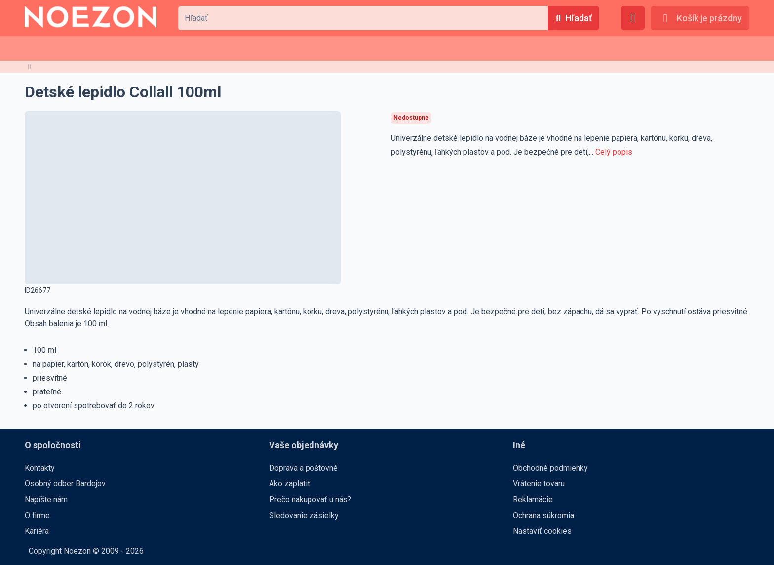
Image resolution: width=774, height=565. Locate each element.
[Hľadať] (573, 18)
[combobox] (362, 18)
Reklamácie (533, 499)
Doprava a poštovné (303, 468)
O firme (37, 515)
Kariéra (37, 531)
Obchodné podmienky (550, 468)
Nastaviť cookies (542, 531)
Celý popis (613, 152)
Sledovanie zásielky (304, 515)
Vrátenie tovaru (539, 483)
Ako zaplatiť (289, 483)
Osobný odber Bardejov (65, 483)
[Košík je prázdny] (700, 18)
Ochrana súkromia (543, 515)
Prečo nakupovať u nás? (310, 499)
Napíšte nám (46, 499)
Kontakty (40, 468)
